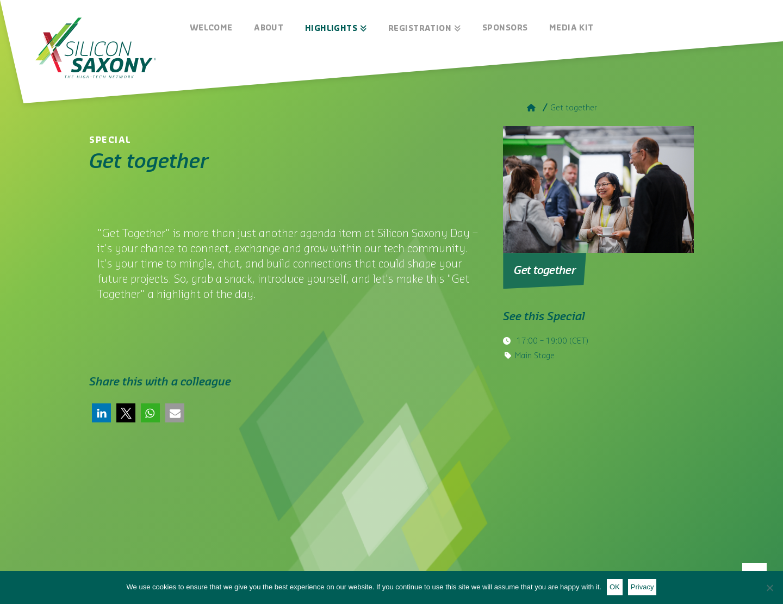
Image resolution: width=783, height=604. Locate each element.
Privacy (642, 587)
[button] (101, 412)
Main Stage (535, 356)
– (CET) (551, 341)
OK (615, 587)
